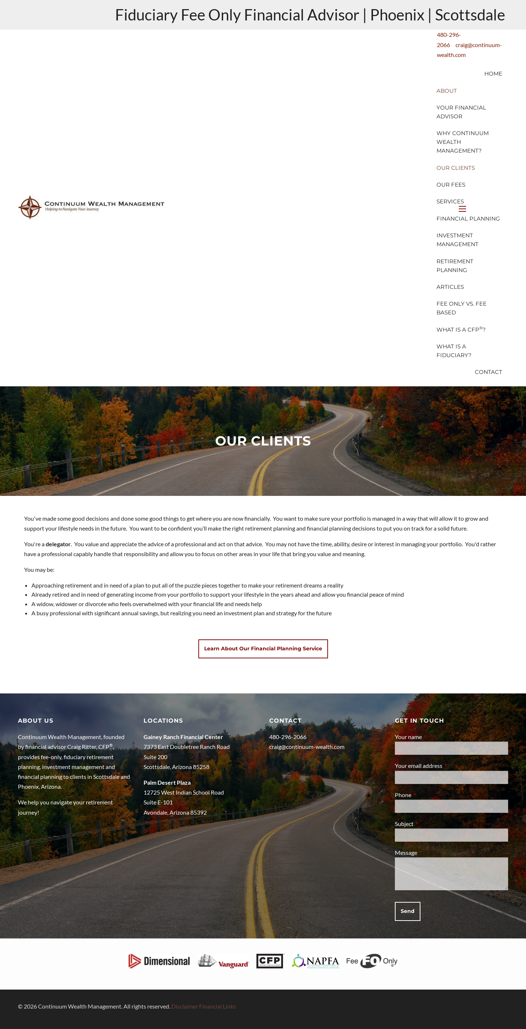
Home (493, 73)
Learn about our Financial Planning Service (263, 648)
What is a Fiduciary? (454, 351)
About (447, 90)
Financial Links (217, 1006)
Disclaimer (184, 1006)
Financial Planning (468, 218)
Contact (488, 371)
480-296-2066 (287, 736)
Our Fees (451, 184)
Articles (450, 286)
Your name (434, 736)
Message (432, 852)
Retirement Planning (455, 265)
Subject (430, 823)
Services (450, 201)
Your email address (445, 765)
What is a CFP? (461, 329)
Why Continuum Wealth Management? (463, 142)
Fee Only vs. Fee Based (462, 308)
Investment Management (458, 240)
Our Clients (456, 167)
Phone (429, 794)
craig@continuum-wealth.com (306, 746)
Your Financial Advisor (461, 112)
